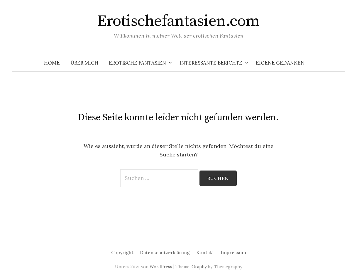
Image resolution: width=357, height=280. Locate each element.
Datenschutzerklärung (165, 252)
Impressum (233, 252)
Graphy (199, 266)
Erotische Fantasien (137, 63)
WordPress (161, 266)
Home (52, 63)
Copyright (122, 252)
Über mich (84, 63)
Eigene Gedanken (280, 63)
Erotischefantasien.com (178, 21)
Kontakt (205, 252)
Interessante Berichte (211, 63)
